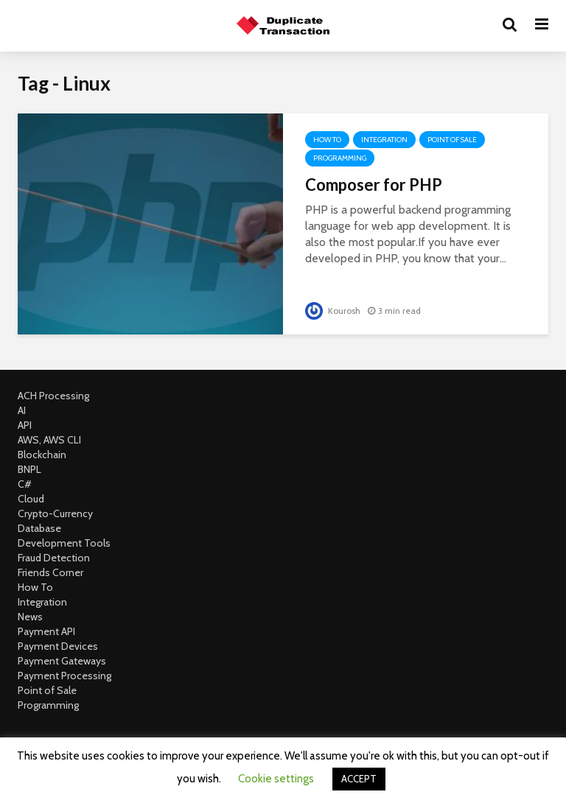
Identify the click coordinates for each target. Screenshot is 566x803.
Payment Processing (64, 675)
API (25, 425)
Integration (384, 139)
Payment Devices (58, 646)
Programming (339, 158)
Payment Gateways (62, 660)
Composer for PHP (373, 184)
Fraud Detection (54, 557)
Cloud (31, 498)
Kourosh (332, 310)
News (30, 616)
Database (39, 528)
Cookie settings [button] (276, 778)
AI (22, 410)
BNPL (29, 469)
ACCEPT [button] (359, 779)
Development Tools (64, 543)
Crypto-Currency (55, 513)
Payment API (46, 631)
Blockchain (42, 454)
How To (327, 139)
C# (25, 484)
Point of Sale (452, 139)
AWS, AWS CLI (49, 439)
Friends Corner (50, 572)
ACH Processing (53, 395)
